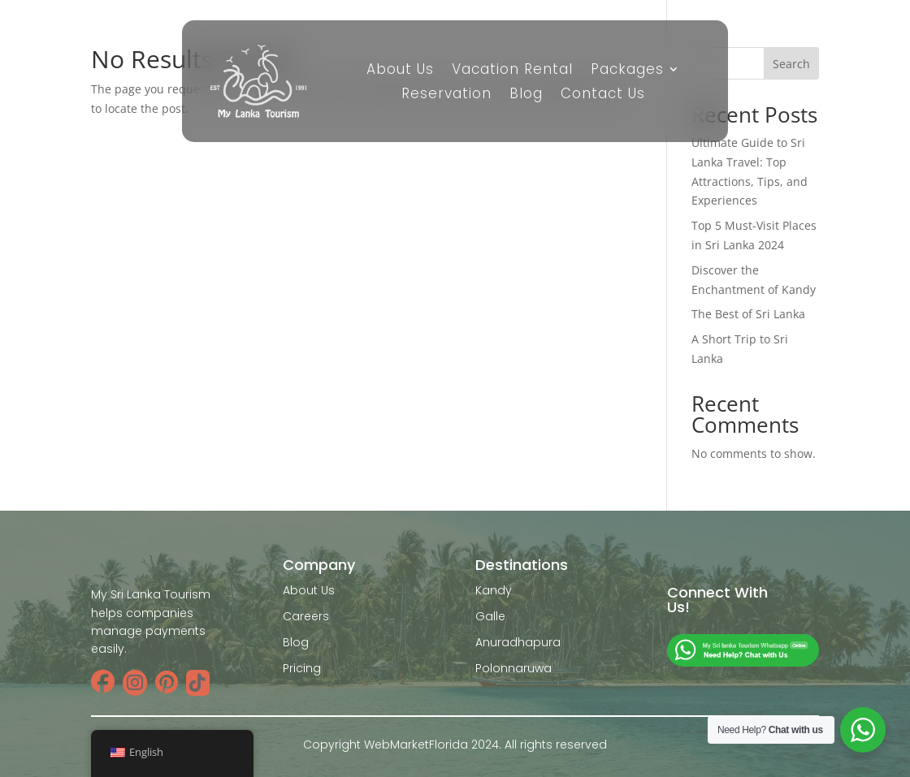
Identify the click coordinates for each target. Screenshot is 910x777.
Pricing (302, 668)
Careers (306, 616)
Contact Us (603, 95)
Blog (526, 95)
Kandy (493, 590)
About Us (400, 71)
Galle (490, 616)
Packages (627, 71)
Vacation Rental (512, 71)
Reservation (446, 95)
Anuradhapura (518, 642)
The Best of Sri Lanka (748, 314)
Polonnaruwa (513, 668)
